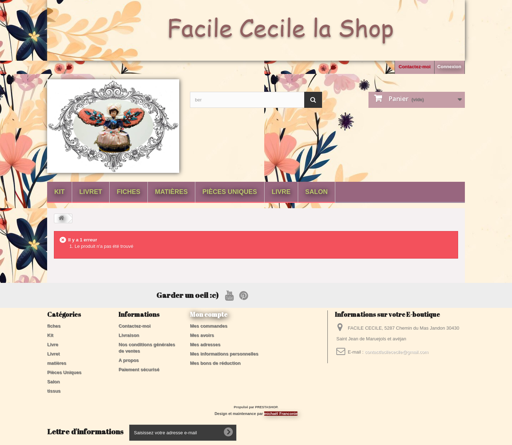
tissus (54, 391)
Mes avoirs (202, 335)
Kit (59, 192)
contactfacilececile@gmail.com (396, 352)
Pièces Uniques (229, 192)
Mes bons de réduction (215, 363)
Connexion (449, 66)
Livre (281, 192)
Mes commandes (208, 326)
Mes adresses (205, 344)
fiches (128, 192)
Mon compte (208, 314)
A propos (129, 360)
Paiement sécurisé (139, 369)
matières (171, 192)
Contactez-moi (414, 66)
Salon (316, 192)
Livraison (129, 335)
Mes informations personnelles (224, 353)
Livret (90, 192)
